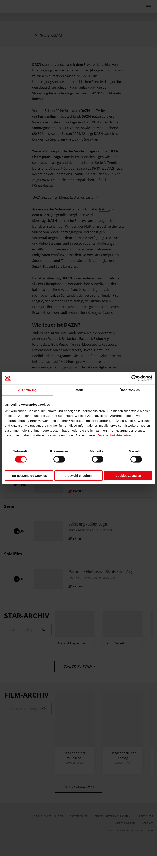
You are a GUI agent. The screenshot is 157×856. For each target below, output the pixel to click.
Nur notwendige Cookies (29, 475)
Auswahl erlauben (78, 475)
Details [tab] (78, 390)
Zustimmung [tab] (27, 390)
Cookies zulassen (128, 475)
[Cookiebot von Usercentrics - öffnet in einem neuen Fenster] (134, 378)
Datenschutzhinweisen (115, 435)
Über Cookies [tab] (130, 390)
